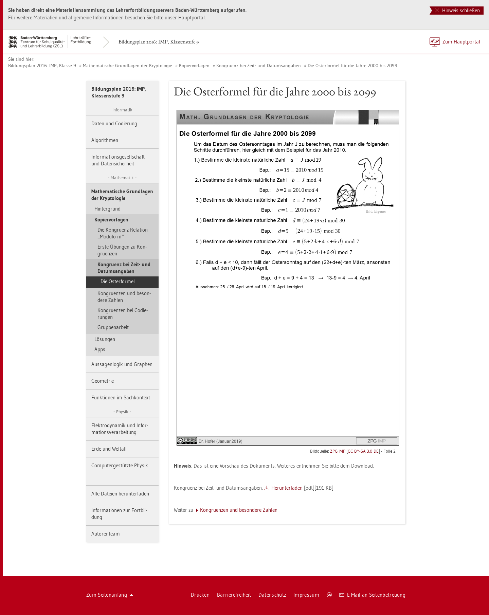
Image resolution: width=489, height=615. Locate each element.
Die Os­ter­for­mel (118, 281)
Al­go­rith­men (104, 140)
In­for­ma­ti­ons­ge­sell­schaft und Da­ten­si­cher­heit (118, 160)
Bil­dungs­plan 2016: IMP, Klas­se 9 (42, 65)
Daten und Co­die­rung (114, 123)
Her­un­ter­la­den (287, 488)
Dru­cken (200, 595)
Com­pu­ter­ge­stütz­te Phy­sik (119, 465)
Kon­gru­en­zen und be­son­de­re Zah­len (124, 296)
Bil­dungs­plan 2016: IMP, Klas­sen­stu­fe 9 (159, 41)
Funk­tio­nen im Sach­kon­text (120, 397)
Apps (99, 349)
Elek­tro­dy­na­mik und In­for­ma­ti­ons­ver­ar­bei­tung (119, 428)
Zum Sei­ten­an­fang (109, 595)
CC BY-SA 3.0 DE (363, 451)
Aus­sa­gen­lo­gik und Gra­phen (121, 364)
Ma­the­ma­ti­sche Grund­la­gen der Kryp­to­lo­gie (127, 65)
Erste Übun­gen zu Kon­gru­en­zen (122, 250)
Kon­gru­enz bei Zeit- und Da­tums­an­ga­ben (258, 65)
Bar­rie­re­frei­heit (234, 595)
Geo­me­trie (102, 381)
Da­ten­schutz (272, 595)
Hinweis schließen (457, 10)
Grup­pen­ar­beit (113, 327)
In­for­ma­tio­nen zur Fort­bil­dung (119, 513)
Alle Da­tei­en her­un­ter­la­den (120, 493)
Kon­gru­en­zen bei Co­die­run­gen (122, 313)
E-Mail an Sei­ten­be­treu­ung (372, 595)
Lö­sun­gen (104, 339)
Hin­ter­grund (107, 208)
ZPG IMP (337, 451)
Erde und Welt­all (109, 449)
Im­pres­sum (306, 595)
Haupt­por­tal (191, 17)
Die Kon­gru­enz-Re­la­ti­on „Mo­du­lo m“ (122, 233)
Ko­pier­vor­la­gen (194, 65)
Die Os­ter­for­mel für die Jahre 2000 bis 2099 (352, 65)
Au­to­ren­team (105, 533)
